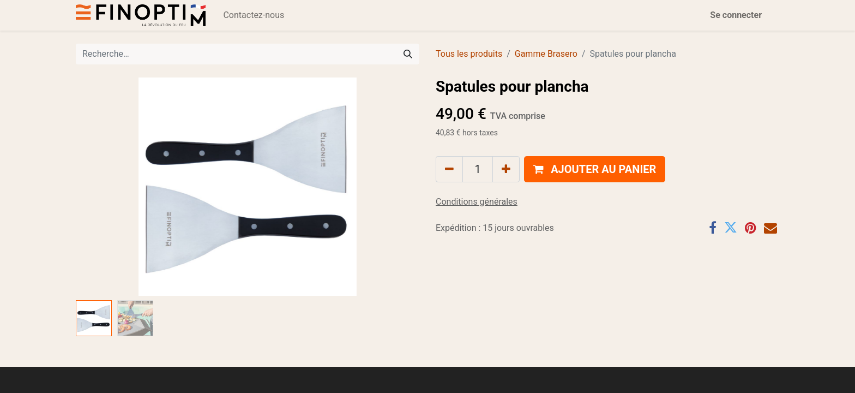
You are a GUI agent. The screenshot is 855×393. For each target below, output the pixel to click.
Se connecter (736, 15)
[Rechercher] (407, 54)
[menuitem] (253, 15)
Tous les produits (469, 54)
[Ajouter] (506, 169)
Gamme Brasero (546, 54)
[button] (594, 169)
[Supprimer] (449, 169)
